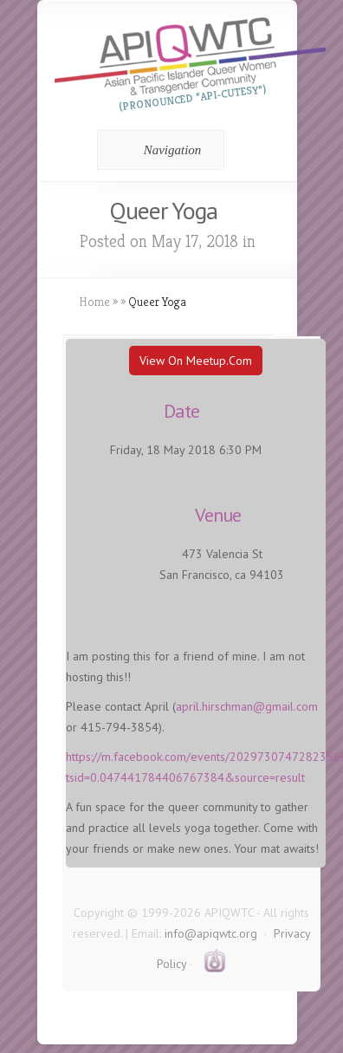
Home (94, 301)
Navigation (158, 150)
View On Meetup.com (195, 360)
